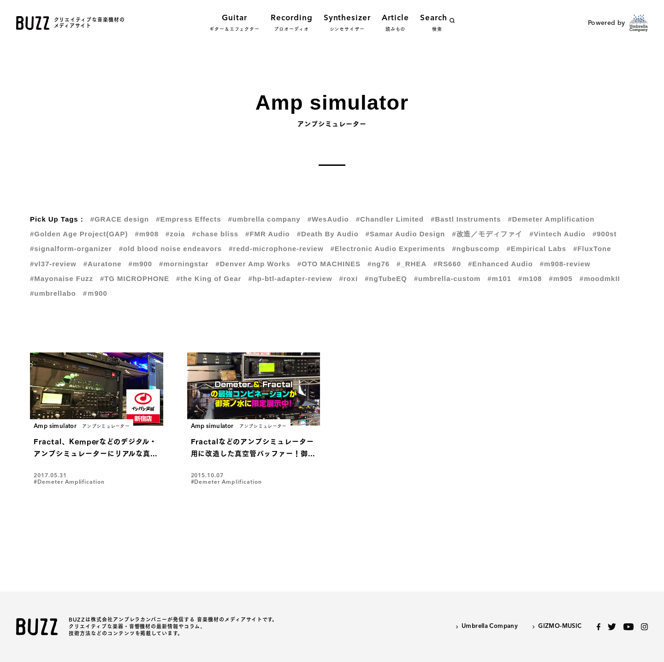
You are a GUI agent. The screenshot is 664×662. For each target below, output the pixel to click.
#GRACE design (119, 219)
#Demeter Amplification (551, 219)
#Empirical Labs (536, 248)
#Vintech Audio (557, 234)
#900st (605, 234)
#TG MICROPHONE (134, 278)
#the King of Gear (208, 278)
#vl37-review (53, 264)
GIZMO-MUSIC (559, 626)
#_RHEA (412, 264)
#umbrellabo (53, 293)
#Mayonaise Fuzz (61, 278)
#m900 (141, 264)
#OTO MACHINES (329, 264)
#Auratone (102, 264)
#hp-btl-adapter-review (290, 278)
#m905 (561, 278)
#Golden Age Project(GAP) (79, 234)
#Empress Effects (188, 219)
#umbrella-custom (447, 278)
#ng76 (379, 264)
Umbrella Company (490, 626)
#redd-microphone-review (276, 248)
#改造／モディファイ (487, 234)
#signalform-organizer (71, 248)
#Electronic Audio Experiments (388, 248)
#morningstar (183, 264)
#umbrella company (264, 219)
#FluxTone (592, 248)
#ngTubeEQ (386, 278)
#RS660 (447, 264)
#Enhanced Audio (500, 264)
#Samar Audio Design (405, 234)
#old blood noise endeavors (170, 248)
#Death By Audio (328, 234)
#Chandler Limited (390, 219)
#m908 (147, 234)
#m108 (530, 278)
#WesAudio (328, 219)
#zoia (175, 234)
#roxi (348, 278)
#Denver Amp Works (252, 264)
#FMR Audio (267, 234)
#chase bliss (215, 234)
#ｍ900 (95, 293)
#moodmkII (600, 278)
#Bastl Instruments (466, 219)
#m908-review (565, 264)
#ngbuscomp (476, 248)
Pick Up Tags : (56, 219)
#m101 (499, 278)
